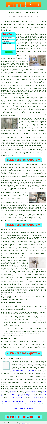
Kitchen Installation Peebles (33, 401)
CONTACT (37, 9)
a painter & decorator (39, 389)
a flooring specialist (23, 395)
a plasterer (42, 395)
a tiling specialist (31, 391)
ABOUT (33, 9)
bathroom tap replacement (29, 362)
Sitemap (2, 413)
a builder (11, 394)
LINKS (29, 9)
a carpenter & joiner (37, 392)
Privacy (44, 413)
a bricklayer (12, 391)
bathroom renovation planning (36, 367)
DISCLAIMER (42, 9)
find (6, 341)
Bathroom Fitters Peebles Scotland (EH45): (14, 19)
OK (29, 423)
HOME (25, 9)
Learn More (24, 423)
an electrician (38, 397)
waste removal (18, 392)
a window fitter (29, 394)
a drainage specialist (17, 397)
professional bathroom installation (23, 370)
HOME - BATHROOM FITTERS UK (23, 408)
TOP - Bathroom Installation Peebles (12, 401)
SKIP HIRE (9, 399)
